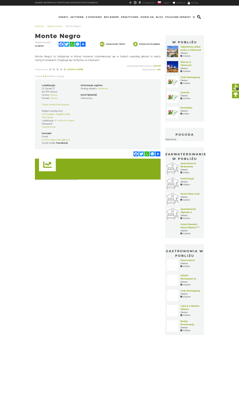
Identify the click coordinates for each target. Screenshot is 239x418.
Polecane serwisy (178, 17)
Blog (159, 17)
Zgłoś (157, 66)
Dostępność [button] (148, 3)
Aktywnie (77, 17)
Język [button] (166, 3)
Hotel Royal (187, 178)
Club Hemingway (190, 77)
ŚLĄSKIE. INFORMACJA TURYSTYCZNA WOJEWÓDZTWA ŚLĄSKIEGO (66, 2)
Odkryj (63, 17)
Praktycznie (129, 17)
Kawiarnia (103, 88)
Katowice (170, 139)
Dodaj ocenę (75, 69)
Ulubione (179, 3)
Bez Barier (111, 17)
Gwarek (184, 92)
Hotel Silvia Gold (189, 193)
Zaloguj (193, 3)
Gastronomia (48, 127)
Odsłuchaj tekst (112, 44)
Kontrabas (186, 107)
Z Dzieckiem (94, 17)
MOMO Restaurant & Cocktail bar (188, 278)
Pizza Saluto (187, 260)
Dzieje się (147, 17)
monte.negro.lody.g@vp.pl (56, 139)
